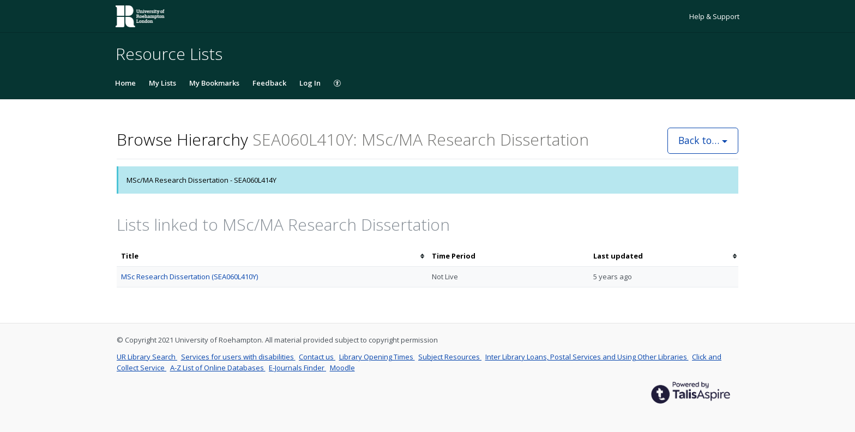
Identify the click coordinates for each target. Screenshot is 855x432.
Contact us (317, 357)
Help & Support (714, 16)
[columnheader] (272, 256)
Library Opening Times (377, 357)
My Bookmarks (214, 83)
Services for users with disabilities (238, 357)
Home (125, 83)
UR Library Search (147, 357)
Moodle (342, 368)
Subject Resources (449, 357)
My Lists (162, 83)
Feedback (269, 83)
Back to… (702, 140)
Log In (310, 83)
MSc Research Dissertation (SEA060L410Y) (189, 276)
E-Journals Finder (297, 368)
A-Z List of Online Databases (218, 368)
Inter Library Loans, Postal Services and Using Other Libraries (587, 357)
